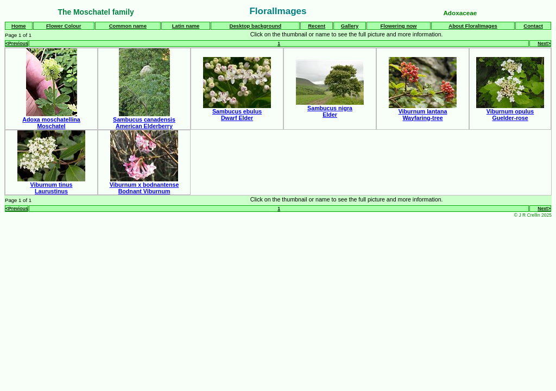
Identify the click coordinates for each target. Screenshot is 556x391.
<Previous (16, 43)
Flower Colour (63, 26)
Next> (544, 43)
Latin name (186, 26)
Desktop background (255, 26)
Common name (128, 26)
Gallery (350, 26)
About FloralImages (472, 26)
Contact (533, 26)
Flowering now (398, 26)
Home (18, 26)
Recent (316, 26)
